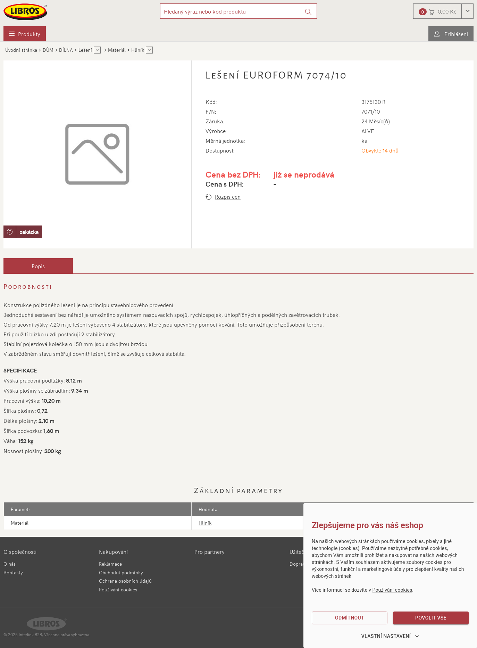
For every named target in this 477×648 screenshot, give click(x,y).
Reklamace (110, 563)
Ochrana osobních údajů (125, 580)
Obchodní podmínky (121, 572)
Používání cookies (118, 589)
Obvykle (380, 150)
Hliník (205, 522)
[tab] (38, 265)
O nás (9, 563)
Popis (38, 266)
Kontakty (13, 572)
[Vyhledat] (308, 11)
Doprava (298, 563)
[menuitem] (24, 33)
